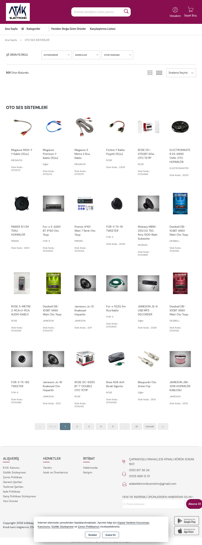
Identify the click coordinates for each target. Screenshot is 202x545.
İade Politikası (11, 491)
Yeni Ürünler (10, 501)
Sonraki (150, 426)
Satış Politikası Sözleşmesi (19, 496)
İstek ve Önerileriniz (55, 472)
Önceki (52, 426)
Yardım (47, 467)
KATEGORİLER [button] (51, 54)
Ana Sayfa (11, 28)
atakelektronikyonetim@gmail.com (152, 484)
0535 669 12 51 (139, 476)
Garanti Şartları (12, 482)
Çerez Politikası (12, 477)
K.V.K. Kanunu (11, 467)
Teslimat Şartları (13, 487)
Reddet (92, 535)
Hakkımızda (90, 467)
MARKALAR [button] (81, 54)
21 (136, 426)
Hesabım (175, 15)
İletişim (87, 472)
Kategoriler (30, 28)
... (125, 426)
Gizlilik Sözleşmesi (14, 472)
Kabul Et (110, 535)
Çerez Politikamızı (89, 526)
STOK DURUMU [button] (112, 54)
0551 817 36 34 (139, 470)
